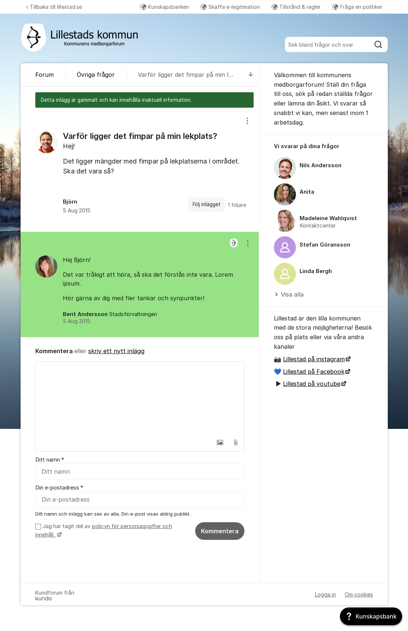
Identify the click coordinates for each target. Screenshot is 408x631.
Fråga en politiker (357, 7)
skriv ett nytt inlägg (116, 351)
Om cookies (359, 594)
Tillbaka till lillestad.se (54, 7)
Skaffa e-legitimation (230, 7)
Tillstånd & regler (296, 7)
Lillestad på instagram (314, 359)
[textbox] (140, 398)
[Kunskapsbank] (371, 616)
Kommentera (220, 531)
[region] (140, 170)
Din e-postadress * (59, 487)
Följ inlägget (207, 204)
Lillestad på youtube (311, 383)
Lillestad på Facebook (313, 371)
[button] (220, 442)
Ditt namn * (49, 459)
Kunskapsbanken (164, 7)
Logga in (325, 594)
